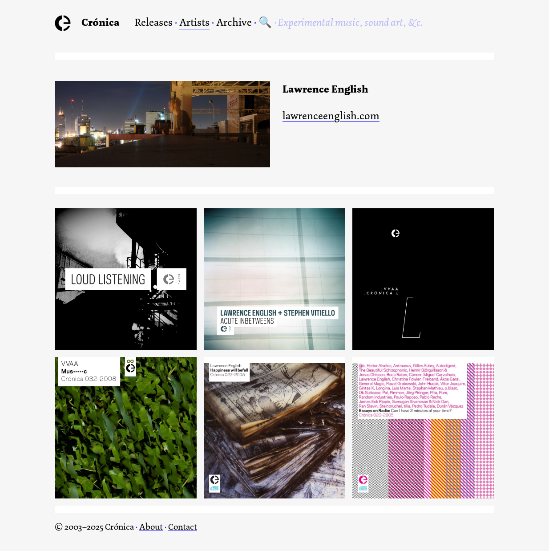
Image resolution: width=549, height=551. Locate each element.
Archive (234, 22)
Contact (182, 527)
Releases (154, 22)
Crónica (100, 22)
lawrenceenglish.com (331, 116)
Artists (194, 22)
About (151, 527)
